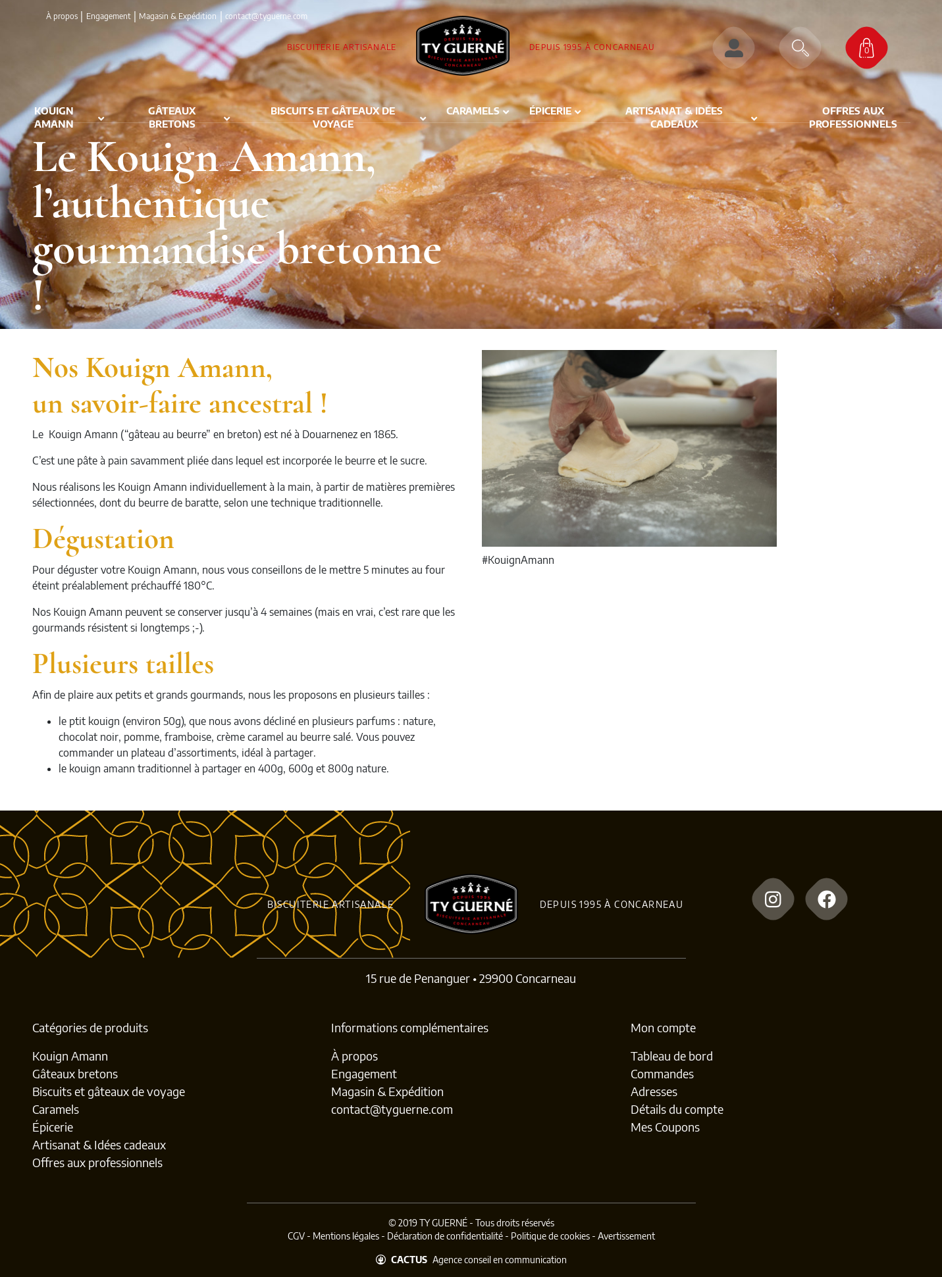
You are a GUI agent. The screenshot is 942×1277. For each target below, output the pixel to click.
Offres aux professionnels (97, 1162)
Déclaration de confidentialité (445, 1235)
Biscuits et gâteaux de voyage (108, 1091)
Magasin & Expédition (178, 16)
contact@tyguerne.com (392, 1108)
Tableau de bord (672, 1055)
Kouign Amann (70, 1055)
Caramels (55, 1108)
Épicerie (52, 1126)
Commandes (662, 1073)
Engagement (108, 16)
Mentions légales (346, 1235)
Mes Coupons (665, 1126)
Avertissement (626, 1235)
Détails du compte (677, 1108)
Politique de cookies (550, 1235)
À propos (62, 16)
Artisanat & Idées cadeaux (99, 1144)
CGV (296, 1235)
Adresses (654, 1091)
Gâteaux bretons (75, 1073)
